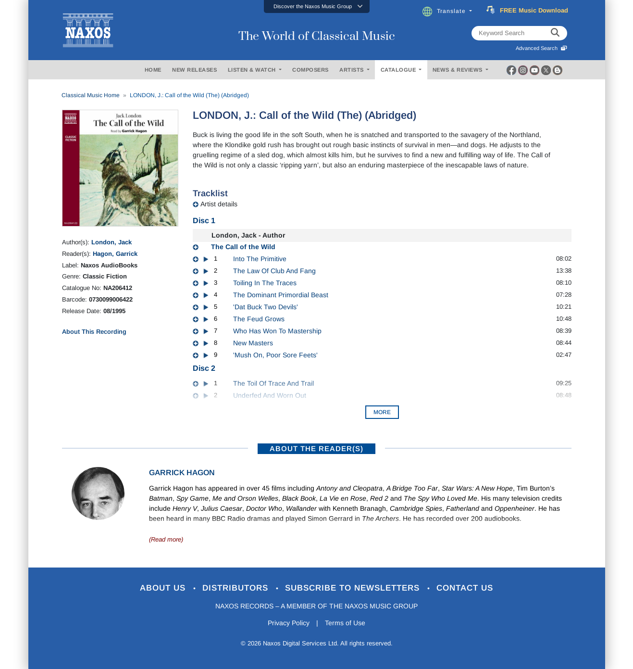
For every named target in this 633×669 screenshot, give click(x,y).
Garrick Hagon (182, 472)
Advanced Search (541, 48)
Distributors (236, 588)
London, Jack (111, 242)
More (382, 412)
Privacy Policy (289, 623)
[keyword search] (555, 33)
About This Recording (94, 331)
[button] (317, 6)
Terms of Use (345, 623)
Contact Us (464, 588)
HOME (153, 70)
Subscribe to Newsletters (353, 588)
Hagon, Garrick (115, 253)
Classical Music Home (91, 95)
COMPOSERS (310, 70)
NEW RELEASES (194, 70)
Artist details (218, 204)
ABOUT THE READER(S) (316, 448)
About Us (164, 588)
